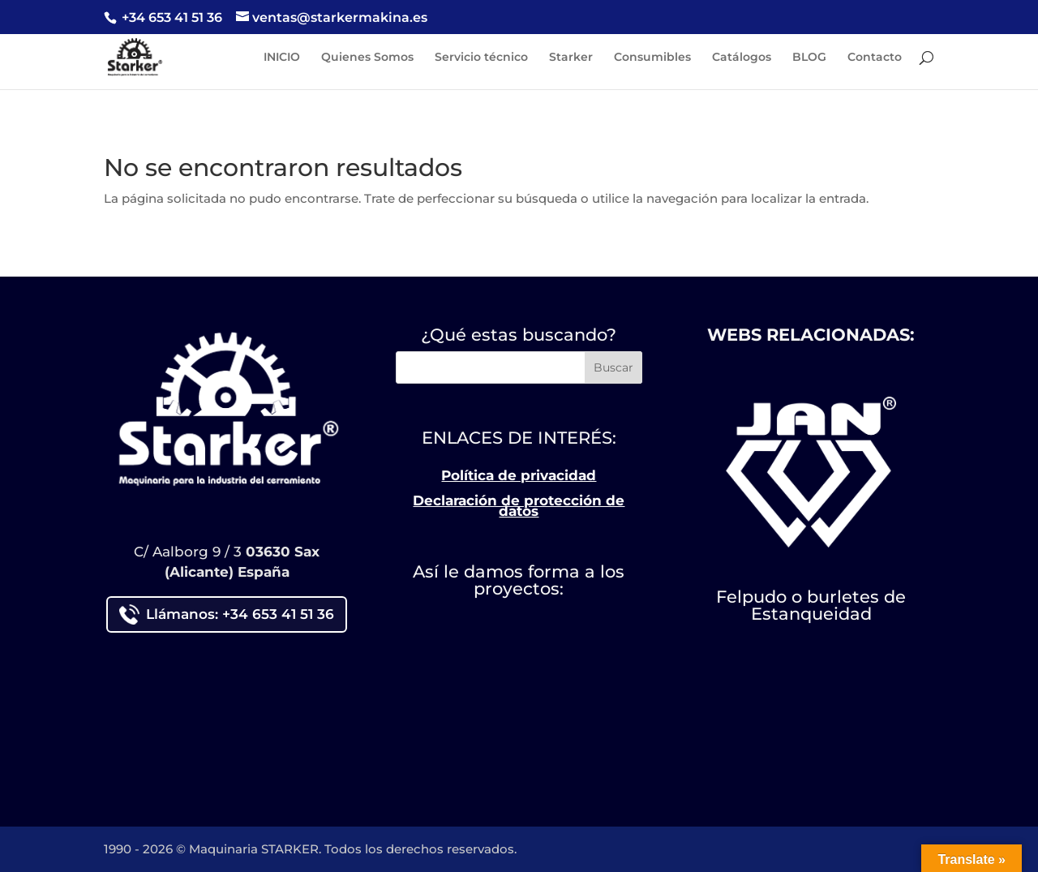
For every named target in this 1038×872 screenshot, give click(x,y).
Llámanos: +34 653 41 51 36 (226, 614)
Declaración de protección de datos (518, 506)
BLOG (809, 57)
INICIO (282, 57)
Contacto (874, 57)
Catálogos (741, 57)
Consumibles (652, 57)
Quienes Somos (367, 57)
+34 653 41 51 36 (170, 17)
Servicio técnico (481, 57)
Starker (571, 57)
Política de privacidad (518, 475)
